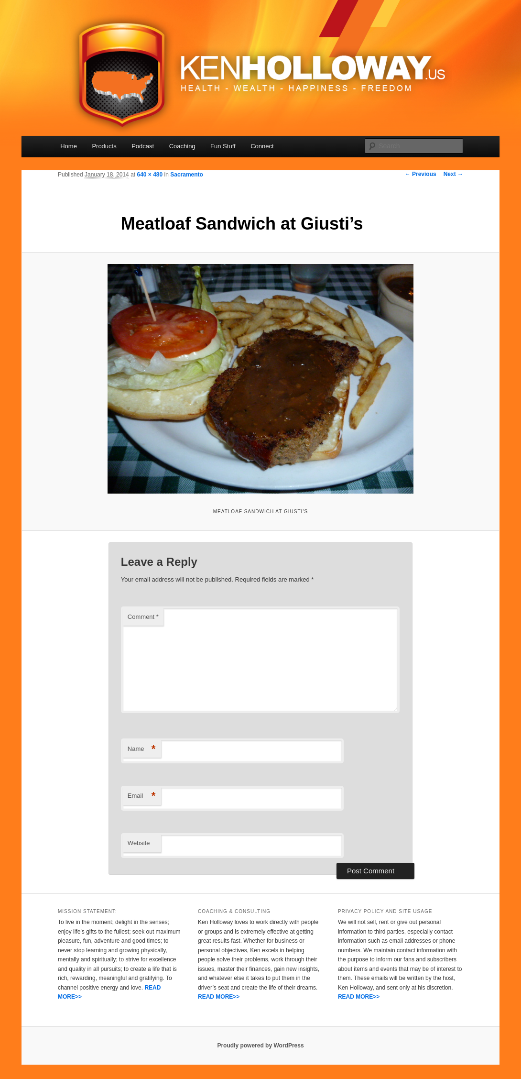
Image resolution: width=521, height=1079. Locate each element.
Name (142, 749)
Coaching (182, 146)
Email (142, 796)
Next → (453, 174)
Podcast (142, 146)
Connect (261, 146)
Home (68, 146)
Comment (143, 616)
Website (139, 843)
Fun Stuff (223, 146)
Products (104, 146)
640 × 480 (150, 174)
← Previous (420, 174)
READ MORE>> (218, 996)
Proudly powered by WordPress (260, 1045)
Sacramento (186, 174)
